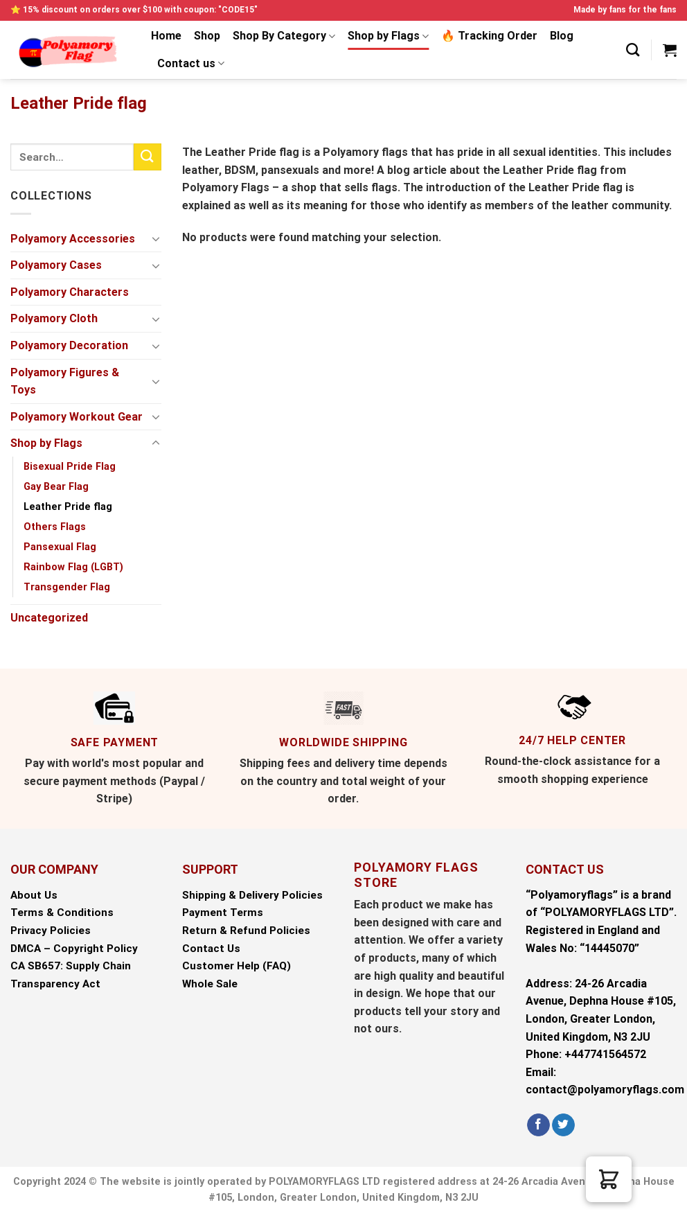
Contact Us (211, 948)
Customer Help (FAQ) (236, 966)
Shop (207, 35)
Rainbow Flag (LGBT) (73, 567)
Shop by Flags (388, 36)
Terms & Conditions (62, 912)
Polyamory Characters (69, 292)
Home (166, 35)
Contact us (190, 64)
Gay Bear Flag (56, 487)
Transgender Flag (67, 587)
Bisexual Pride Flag (70, 467)
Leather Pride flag (68, 507)
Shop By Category (284, 36)
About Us (33, 895)
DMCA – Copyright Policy (74, 948)
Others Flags (55, 527)
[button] (609, 1179)
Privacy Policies (50, 930)
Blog (561, 35)
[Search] (632, 49)
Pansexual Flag (60, 547)
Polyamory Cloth (54, 318)
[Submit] (147, 156)
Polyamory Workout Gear (76, 416)
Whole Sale (210, 984)
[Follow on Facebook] (538, 1125)
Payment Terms (222, 912)
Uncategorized (49, 617)
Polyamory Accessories (72, 238)
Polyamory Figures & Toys (64, 381)
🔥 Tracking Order (489, 35)
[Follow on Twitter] (563, 1125)
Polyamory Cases (56, 265)
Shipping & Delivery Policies (252, 895)
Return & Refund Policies (246, 930)
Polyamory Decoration (69, 345)
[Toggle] (155, 238)
